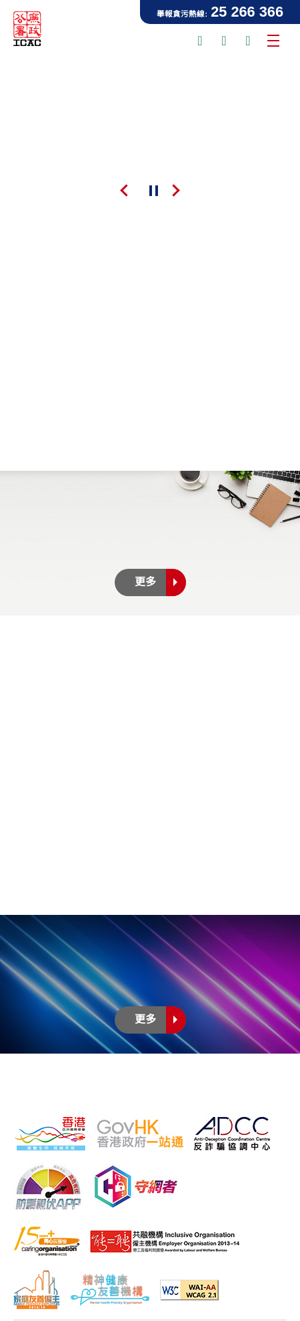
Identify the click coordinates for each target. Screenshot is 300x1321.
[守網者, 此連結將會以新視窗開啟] (136, 1186)
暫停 (153, 191)
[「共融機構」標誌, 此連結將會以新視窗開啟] (165, 1241)
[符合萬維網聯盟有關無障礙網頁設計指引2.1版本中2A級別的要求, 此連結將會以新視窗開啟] (189, 1290)
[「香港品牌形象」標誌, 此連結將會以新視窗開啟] (50, 1133)
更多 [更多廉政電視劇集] (160, 1020)
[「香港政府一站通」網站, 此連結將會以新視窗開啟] (140, 1133)
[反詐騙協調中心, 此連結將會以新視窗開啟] (232, 1133)
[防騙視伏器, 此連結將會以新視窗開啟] (48, 1186)
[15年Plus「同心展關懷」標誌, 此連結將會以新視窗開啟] (46, 1241)
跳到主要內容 (0, 0)
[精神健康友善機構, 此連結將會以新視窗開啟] (110, 1290)
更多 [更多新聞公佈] (160, 582)
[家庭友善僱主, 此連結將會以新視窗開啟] (36, 1290)
